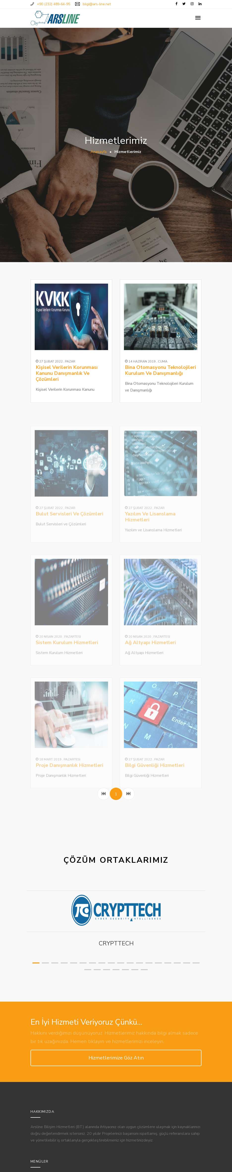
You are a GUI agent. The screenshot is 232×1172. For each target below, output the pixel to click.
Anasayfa (98, 151)
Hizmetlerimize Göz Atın (116, 1057)
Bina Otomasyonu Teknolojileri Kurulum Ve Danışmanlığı (160, 378)
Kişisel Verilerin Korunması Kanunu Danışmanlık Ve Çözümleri (67, 381)
